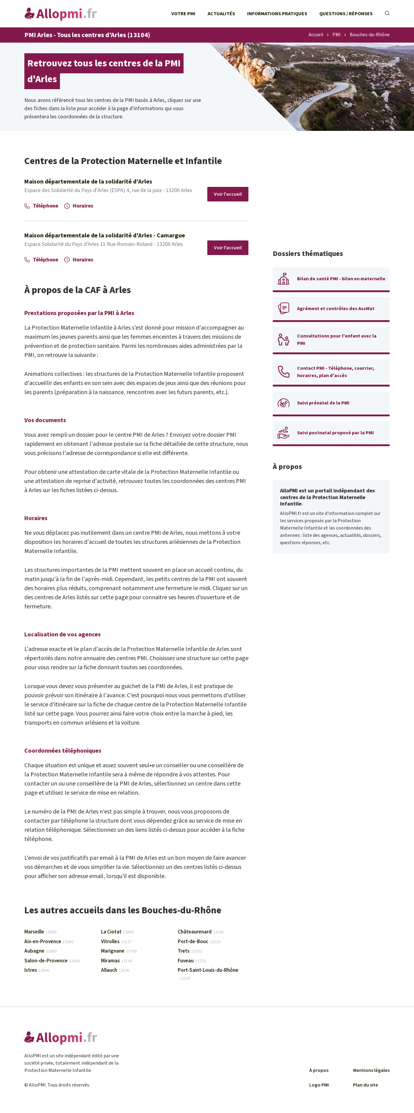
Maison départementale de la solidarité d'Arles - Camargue (104, 235)
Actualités (221, 13)
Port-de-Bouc (199, 941)
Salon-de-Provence (52, 960)
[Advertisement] (331, 197)
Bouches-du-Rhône (370, 35)
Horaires (78, 206)
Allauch (115, 970)
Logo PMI (319, 1085)
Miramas (116, 960)
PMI (336, 35)
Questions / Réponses (346, 13)
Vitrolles (116, 941)
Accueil (316, 35)
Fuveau (192, 960)
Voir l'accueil (228, 194)
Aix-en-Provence (48, 941)
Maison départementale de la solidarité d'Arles (88, 181)
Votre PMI (183, 13)
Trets (190, 951)
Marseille (40, 932)
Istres (36, 970)
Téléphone (41, 206)
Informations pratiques (277, 13)
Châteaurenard (201, 932)
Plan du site (365, 1085)
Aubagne (40, 951)
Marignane (119, 951)
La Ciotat (117, 932)
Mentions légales (371, 1070)
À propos (318, 1070)
